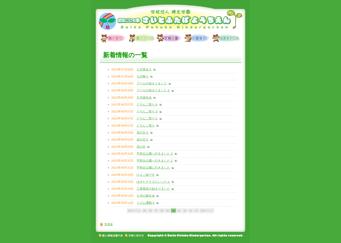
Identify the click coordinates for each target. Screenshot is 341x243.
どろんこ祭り (146, 125)
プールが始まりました (152, 83)
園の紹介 (115, 38)
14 (196, 210)
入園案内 (198, 38)
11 (179, 210)
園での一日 (143, 38)
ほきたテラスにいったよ (153, 181)
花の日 (141, 146)
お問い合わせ (134, 235)
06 (150, 210)
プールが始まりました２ (153, 90)
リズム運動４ (146, 202)
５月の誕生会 (146, 195)
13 (190, 210)
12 (185, 210)
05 (144, 210)
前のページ (134, 210)
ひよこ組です (146, 174)
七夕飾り (143, 76)
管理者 (108, 224)
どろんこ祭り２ (147, 118)
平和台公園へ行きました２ (155, 160)
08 (161, 210)
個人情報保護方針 (111, 235)
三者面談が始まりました (153, 188)
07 (156, 210)
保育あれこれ (226, 38)
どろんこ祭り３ (147, 111)
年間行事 (170, 38)
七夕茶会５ (144, 69)
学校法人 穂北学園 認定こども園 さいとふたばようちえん (170, 21)
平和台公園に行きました (153, 167)
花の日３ (143, 132)
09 (167, 210)
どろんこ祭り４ (147, 104)
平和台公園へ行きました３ (155, 153)
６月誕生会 (144, 97)
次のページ (207, 210)
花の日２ (143, 139)
